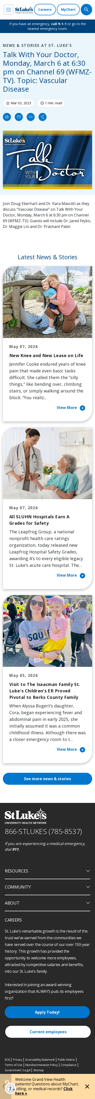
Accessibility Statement (40, 1060)
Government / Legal (17, 1070)
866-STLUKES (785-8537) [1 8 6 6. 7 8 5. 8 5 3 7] (43, 831)
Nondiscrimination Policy (41, 1065)
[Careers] (44, 9)
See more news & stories (47, 778)
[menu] (8, 9)
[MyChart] (68, 9)
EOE (7, 1060)
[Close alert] (87, 1086)
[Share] (42, 117)
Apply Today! (47, 1012)
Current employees (48, 1031)
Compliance (68, 1065)
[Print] (7, 117)
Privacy (17, 1060)
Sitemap (38, 1070)
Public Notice (66, 1060)
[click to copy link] (31, 117)
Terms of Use (13, 1065)
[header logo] (24, 9)
